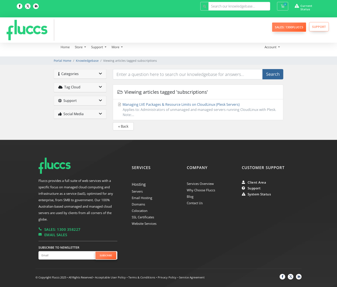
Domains (138, 204)
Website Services (144, 223)
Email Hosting (142, 198)
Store (79, 47)
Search (273, 74)
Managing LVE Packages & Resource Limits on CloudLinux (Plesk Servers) (198, 109)
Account (271, 47)
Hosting (139, 184)
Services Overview (200, 183)
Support (97, 47)
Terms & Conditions (141, 277)
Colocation (139, 210)
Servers (137, 191)
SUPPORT (319, 27)
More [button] (116, 47)
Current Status (306, 7)
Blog (190, 196)
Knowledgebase (87, 61)
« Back (123, 126)
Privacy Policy (167, 277)
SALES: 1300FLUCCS (289, 27)
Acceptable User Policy (110, 277)
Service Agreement (192, 277)
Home (65, 47)
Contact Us (195, 203)
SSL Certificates (143, 217)
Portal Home (62, 61)
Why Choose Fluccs (201, 190)
